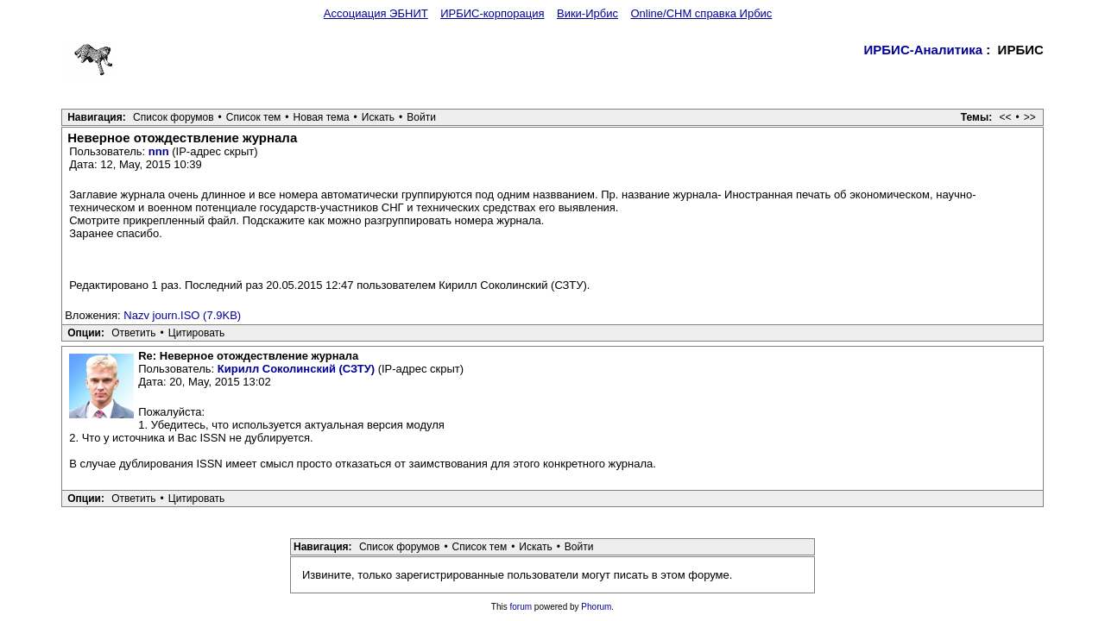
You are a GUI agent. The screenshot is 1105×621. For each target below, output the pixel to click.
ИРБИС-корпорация (492, 13)
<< (1006, 117)
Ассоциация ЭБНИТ (376, 13)
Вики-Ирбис (587, 13)
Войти (421, 117)
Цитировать (196, 333)
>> (1030, 117)
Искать (378, 117)
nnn (158, 151)
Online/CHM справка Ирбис (701, 13)
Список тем (253, 117)
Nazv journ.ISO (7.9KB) (182, 315)
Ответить (133, 333)
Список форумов (173, 117)
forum (521, 607)
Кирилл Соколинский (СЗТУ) (296, 368)
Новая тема (322, 117)
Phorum (596, 607)
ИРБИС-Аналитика (923, 49)
